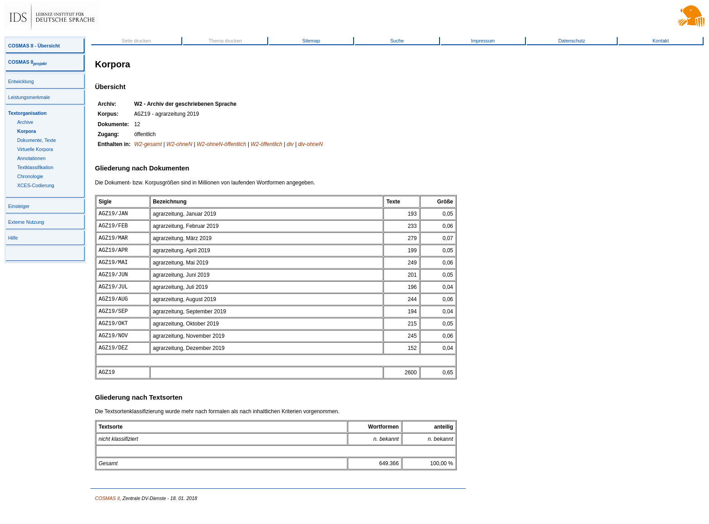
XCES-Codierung (35, 185)
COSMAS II (27, 62)
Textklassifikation (35, 167)
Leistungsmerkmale (29, 97)
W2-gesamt (148, 145)
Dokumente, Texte (36, 140)
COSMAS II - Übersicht (34, 45)
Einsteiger (18, 206)
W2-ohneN (179, 145)
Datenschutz (571, 40)
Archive (25, 122)
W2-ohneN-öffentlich (221, 145)
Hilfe (13, 238)
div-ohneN (310, 145)
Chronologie (30, 176)
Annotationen (31, 158)
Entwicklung (21, 81)
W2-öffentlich (266, 145)
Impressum (483, 40)
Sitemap (311, 40)
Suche (397, 40)
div (290, 145)
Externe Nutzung (26, 222)
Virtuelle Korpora (35, 149)
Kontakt (660, 40)
